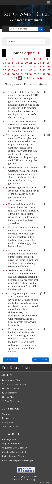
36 (48, 66)
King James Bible (11, 380)
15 (4, 62)
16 (9, 62)
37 (4, 70)
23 (39, 62)
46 (44, 70)
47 (48, 70)
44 (35, 70)
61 (20, 78)
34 (39, 66)
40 (17, 70)
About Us (6, 414)
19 (22, 62)
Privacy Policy (8, 422)
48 (4, 74)
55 (35, 74)
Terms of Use (8, 418)
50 (13, 74)
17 (13, 62)
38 (9, 70)
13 (44, 58)
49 (9, 74)
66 (41, 78)
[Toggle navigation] (48, 2)
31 (26, 66)
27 (9, 66)
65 (37, 78)
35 (44, 66)
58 (48, 74)
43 (31, 70)
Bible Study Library (12, 401)
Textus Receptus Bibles (13, 456)
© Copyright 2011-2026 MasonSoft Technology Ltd (25, 478)
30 (22, 66)
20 (26, 62)
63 (28, 78)
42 (26, 70)
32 (31, 66)
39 (13, 70)
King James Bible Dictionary (14, 448)
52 (22, 74)
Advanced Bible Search (14, 384)
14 (48, 58)
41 (22, 70)
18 (17, 62)
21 (31, 62)
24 (44, 62)
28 (13, 66)
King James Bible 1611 (12, 443)
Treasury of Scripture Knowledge (17, 460)
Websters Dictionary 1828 (14, 452)
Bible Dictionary (11, 388)
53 (26, 74)
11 (35, 58)
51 (17, 74)
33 (35, 66)
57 (44, 74)
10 (31, 58)
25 (48, 62)
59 (11, 78)
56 (39, 74)
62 (24, 78)
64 (33, 78)
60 (15, 78)
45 (39, 70)
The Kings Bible (9, 439)
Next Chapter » (40, 359)
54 (31, 74)
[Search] (23, 29)
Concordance (10, 393)
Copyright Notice (10, 426)
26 (4, 66)
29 (17, 66)
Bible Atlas (8, 397)
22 (35, 62)
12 (39, 58)
